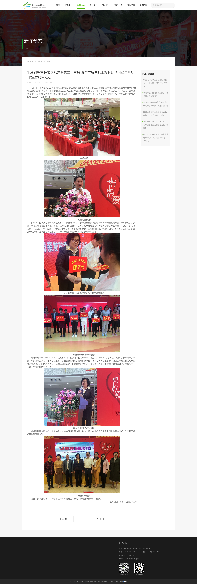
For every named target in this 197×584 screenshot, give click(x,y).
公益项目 (68, 5)
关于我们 (93, 5)
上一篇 (63, 519)
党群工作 (118, 5)
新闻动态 (81, 5)
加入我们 (106, 5)
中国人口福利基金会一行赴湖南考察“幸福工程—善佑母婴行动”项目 (155, 137)
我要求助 (143, 5)
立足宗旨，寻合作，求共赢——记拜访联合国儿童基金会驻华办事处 (155, 124)
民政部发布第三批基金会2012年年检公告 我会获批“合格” (155, 113)
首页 (58, 5)
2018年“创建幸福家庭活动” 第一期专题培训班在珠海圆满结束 (155, 104)
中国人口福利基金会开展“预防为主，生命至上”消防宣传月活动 (155, 83)
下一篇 (100, 519)
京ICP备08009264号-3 (101, 581)
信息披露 (131, 5)
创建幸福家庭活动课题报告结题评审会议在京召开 (155, 94)
